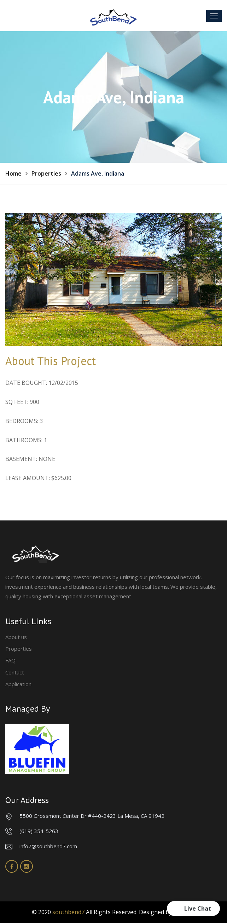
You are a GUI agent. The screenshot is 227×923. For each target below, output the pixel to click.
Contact (14, 672)
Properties (46, 173)
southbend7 (68, 912)
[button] (193, 908)
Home (13, 173)
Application (18, 684)
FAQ (10, 660)
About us (16, 636)
